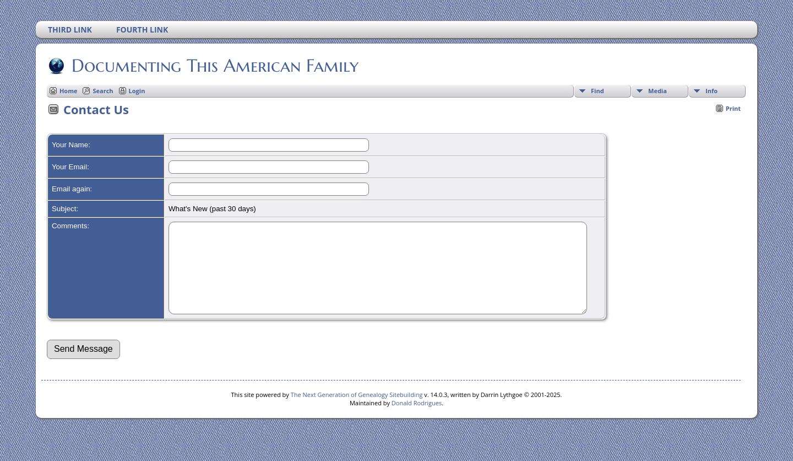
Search (103, 91)
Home (68, 91)
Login (137, 91)
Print (733, 108)
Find (597, 91)
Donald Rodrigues (417, 419)
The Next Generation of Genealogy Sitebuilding (357, 411)
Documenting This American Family (214, 66)
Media (657, 91)
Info (711, 91)
